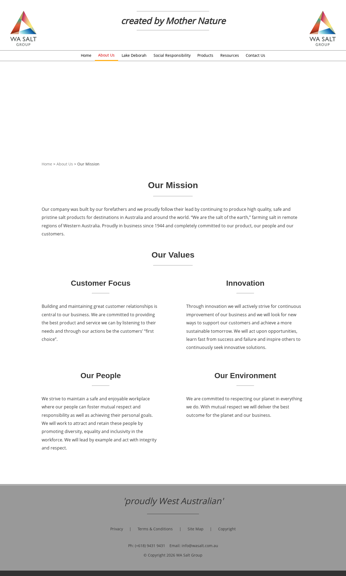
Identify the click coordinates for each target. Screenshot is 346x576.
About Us (106, 55)
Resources (229, 55)
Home (86, 55)
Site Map (196, 529)
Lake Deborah (134, 55)
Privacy (116, 529)
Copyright (227, 529)
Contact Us (255, 55)
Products (205, 55)
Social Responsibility (172, 55)
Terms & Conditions (155, 529)
